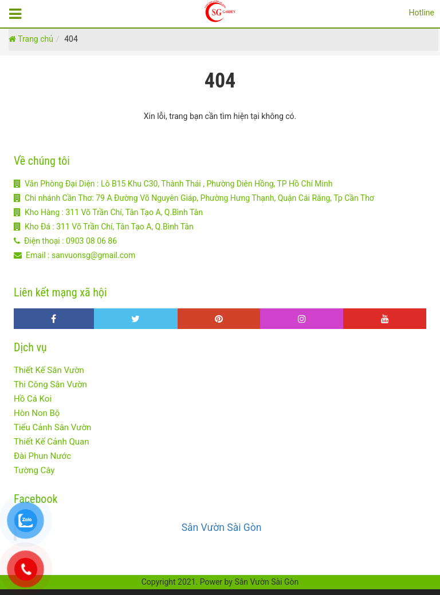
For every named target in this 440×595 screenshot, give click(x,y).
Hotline (421, 12)
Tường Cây (34, 470)
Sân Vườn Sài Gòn (222, 527)
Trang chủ (31, 38)
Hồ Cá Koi (33, 399)
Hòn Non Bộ (37, 413)
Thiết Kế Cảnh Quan (51, 442)
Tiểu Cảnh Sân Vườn (52, 427)
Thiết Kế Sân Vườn (49, 370)
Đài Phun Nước (42, 456)
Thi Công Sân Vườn (50, 384)
